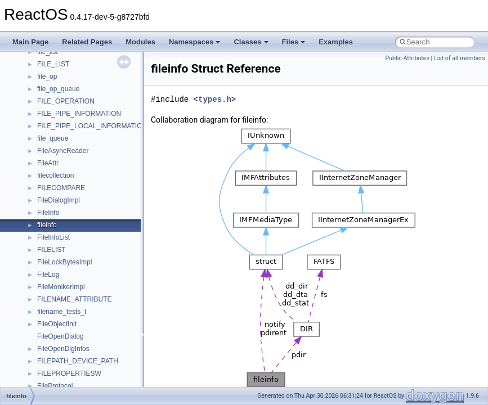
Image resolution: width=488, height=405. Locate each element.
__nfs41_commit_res (68, 57)
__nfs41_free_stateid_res (75, 330)
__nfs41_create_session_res (80, 156)
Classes (251, 42)
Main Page (30, 42)
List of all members (459, 58)
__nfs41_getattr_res (67, 367)
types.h (214, 99)
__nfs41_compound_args (75, 94)
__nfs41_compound (66, 82)
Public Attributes (407, 58)
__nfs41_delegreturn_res (74, 206)
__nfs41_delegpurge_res (74, 181)
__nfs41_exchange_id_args (78, 268)
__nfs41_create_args (69, 119)
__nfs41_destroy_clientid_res (81, 231)
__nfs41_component (68, 70)
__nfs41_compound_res (73, 107)
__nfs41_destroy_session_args (84, 243)
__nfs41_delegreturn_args (76, 193)
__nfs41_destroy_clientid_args (83, 218)
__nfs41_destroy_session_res (82, 255)
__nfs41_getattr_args (69, 354)
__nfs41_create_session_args (82, 144)
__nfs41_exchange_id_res (77, 280)
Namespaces (195, 42)
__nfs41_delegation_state (75, 169)
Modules (140, 42)
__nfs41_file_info (62, 305)
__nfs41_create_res (67, 132)
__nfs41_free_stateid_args (77, 317)
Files (294, 42)
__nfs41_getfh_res (65, 379)
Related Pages (87, 42)
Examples (336, 42)
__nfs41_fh (53, 292)
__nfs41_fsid (56, 342)
